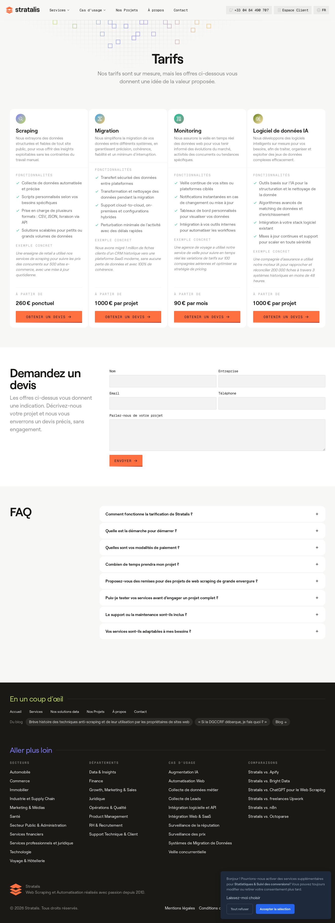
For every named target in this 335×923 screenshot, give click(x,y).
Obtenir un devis (48, 317)
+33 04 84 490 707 (249, 10)
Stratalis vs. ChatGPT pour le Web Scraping (286, 789)
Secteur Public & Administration (38, 825)
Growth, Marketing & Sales (113, 789)
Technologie (20, 852)
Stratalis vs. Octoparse (268, 816)
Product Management (108, 816)
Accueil (15, 712)
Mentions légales (180, 908)
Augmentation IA (183, 772)
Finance (96, 781)
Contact (181, 10)
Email (114, 393)
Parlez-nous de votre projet (136, 415)
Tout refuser (240, 909)
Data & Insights (102, 772)
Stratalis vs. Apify (263, 772)
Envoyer (126, 461)
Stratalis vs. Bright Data (269, 781)
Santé (15, 816)
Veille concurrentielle (187, 852)
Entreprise (228, 371)
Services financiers (26, 834)
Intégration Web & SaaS (190, 816)
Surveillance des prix (187, 834)
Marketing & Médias (27, 807)
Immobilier (19, 789)
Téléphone (227, 393)
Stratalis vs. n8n (262, 807)
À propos (156, 10)
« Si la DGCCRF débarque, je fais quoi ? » (232, 722)
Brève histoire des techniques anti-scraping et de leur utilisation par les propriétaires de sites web (109, 722)
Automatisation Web (187, 781)
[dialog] (276, 895)
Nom (112, 371)
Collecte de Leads (185, 798)
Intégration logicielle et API (192, 807)
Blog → (281, 722)
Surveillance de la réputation (194, 825)
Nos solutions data (65, 712)
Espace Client (292, 10)
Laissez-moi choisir (243, 897)
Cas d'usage (93, 10)
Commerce (20, 781)
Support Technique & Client (113, 834)
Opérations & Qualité (107, 807)
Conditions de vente (217, 908)
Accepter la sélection (275, 909)
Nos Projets (127, 10)
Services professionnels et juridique (41, 843)
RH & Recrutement (106, 825)
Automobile (20, 772)
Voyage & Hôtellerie (27, 860)
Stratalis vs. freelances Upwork (275, 798)
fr (321, 10)
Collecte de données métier (193, 789)
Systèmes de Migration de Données (200, 843)
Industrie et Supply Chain (32, 798)
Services (60, 10)
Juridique (97, 798)
